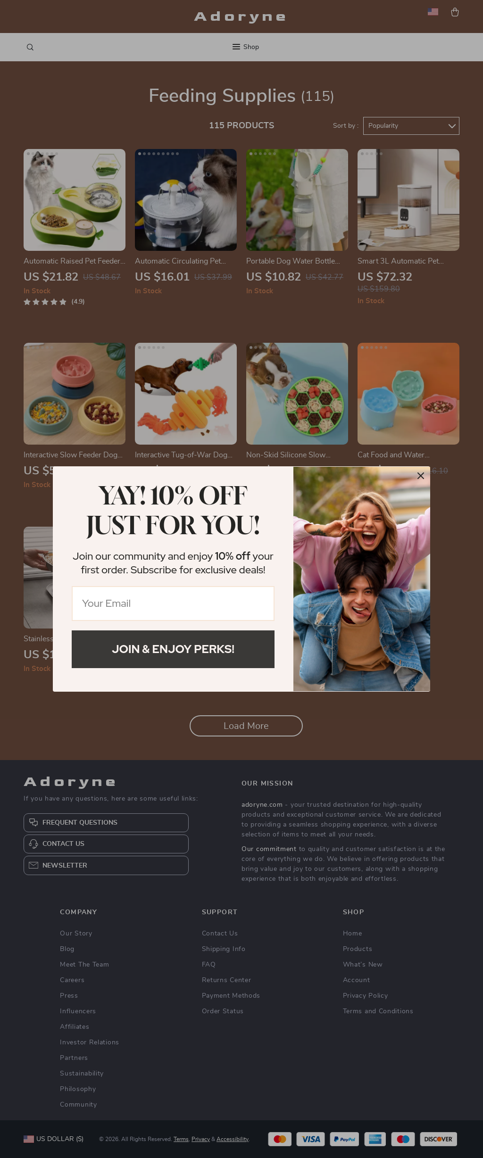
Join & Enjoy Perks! (173, 649)
